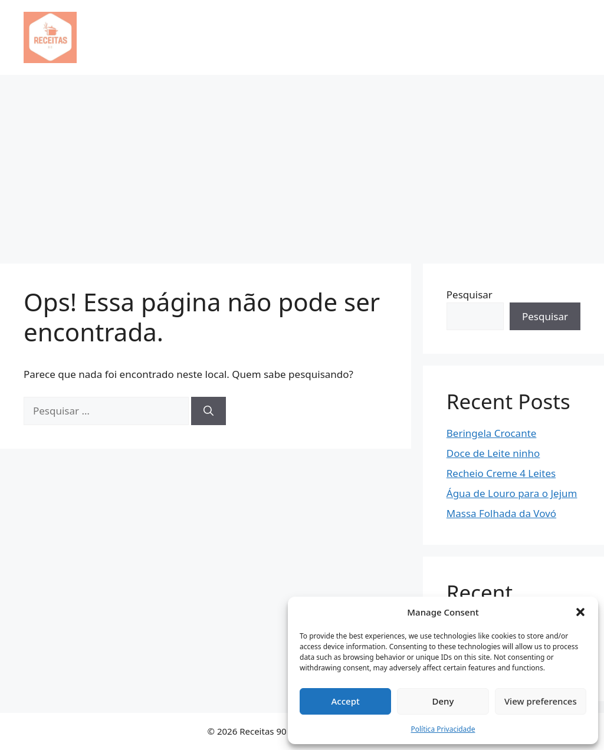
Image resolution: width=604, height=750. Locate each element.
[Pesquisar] (208, 411)
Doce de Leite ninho (493, 453)
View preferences (540, 701)
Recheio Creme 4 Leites (501, 473)
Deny (443, 701)
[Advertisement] (302, 163)
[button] (580, 612)
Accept (345, 701)
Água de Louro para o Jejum (512, 493)
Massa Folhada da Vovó (501, 513)
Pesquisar (470, 294)
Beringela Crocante (492, 433)
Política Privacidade (443, 729)
